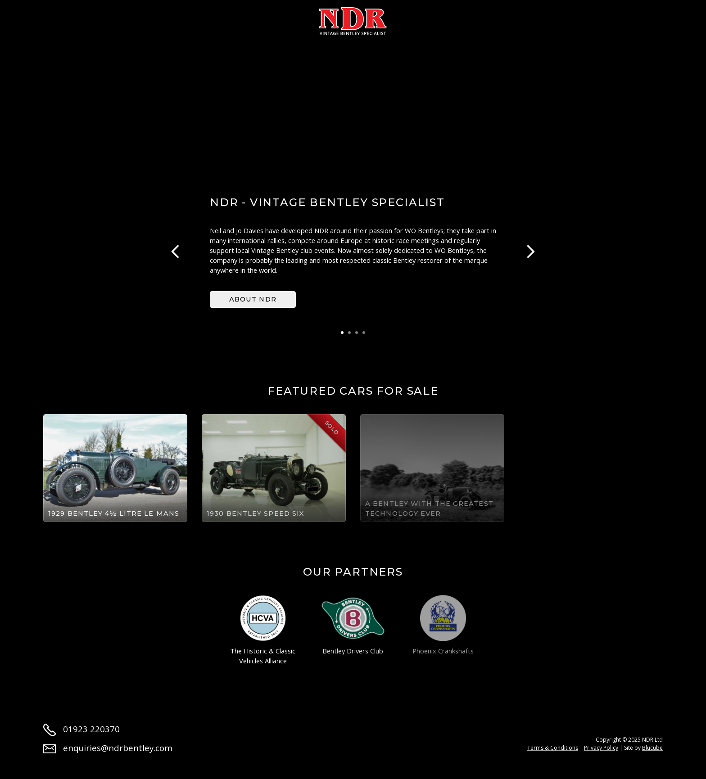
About (101, 19)
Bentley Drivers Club (353, 625)
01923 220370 (81, 728)
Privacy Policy (601, 748)
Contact (584, 19)
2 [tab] (349, 332)
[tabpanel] (353, 251)
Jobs (535, 19)
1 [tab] (342, 332)
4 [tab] (363, 332)
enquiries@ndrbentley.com (107, 747)
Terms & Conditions (552, 748)
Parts (447, 19)
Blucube (652, 748)
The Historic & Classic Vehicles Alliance (262, 630)
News (492, 19)
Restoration (244, 19)
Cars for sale (166, 19)
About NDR (252, 299)
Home (55, 19)
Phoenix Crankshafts (443, 625)
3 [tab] (356, 332)
